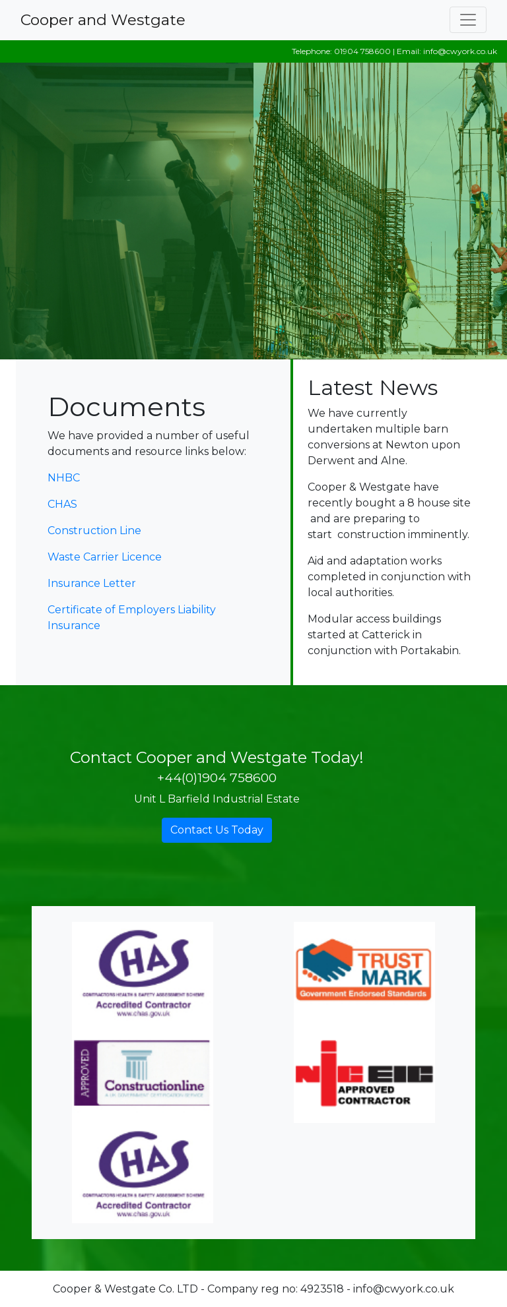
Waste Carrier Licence (105, 557)
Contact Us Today (216, 830)
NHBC (64, 477)
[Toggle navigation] (468, 20)
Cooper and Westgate (103, 20)
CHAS (62, 504)
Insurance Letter (92, 583)
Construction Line (94, 530)
